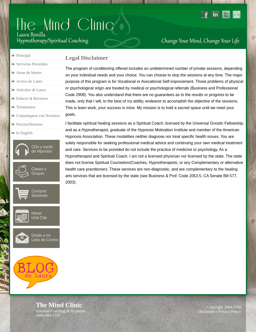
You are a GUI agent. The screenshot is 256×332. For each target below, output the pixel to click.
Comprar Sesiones (39, 193)
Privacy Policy (229, 311)
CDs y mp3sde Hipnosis (42, 149)
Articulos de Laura (31, 90)
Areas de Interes (29, 73)
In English (24, 133)
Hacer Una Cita (39, 215)
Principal (23, 55)
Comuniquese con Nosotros (38, 116)
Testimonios (25, 107)
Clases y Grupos (38, 171)
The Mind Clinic (59, 305)
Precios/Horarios (29, 124)
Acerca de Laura (29, 81)
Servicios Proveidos (32, 64)
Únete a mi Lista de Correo (44, 237)
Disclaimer (206, 311)
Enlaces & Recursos (32, 98)
